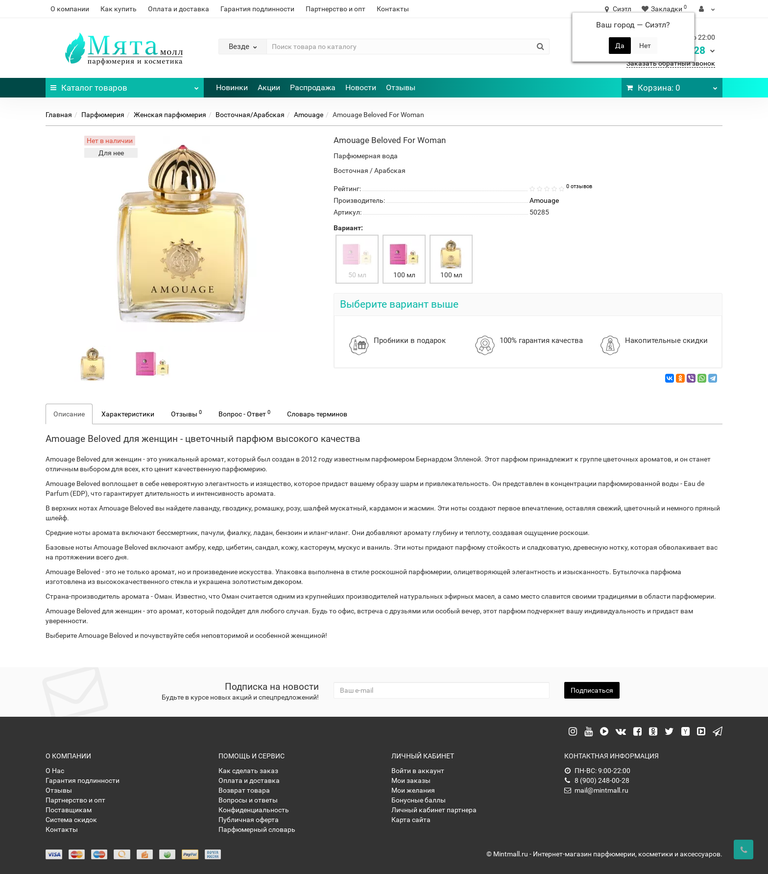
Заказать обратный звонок (670, 63)
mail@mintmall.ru (596, 790)
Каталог (124, 85)
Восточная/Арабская (250, 115)
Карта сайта (411, 820)
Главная (59, 115)
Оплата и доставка (178, 9)
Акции (269, 87)
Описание (69, 414)
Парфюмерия (102, 115)
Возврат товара (244, 790)
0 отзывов (579, 186)
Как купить (118, 9)
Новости (360, 87)
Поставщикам (69, 810)
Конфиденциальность (253, 810)
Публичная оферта (248, 820)
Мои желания (413, 790)
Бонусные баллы (418, 800)
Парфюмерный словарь (256, 829)
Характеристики (127, 414)
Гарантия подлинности (257, 9)
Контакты (393, 9)
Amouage (308, 115)
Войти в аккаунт (417, 771)
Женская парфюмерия (170, 115)
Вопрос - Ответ (244, 413)
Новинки (232, 87)
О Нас (55, 771)
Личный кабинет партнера (434, 810)
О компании (69, 9)
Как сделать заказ (248, 771)
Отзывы (400, 87)
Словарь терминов (317, 414)
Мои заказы (411, 780)
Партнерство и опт (335, 9)
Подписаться (592, 690)
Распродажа (313, 87)
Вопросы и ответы (248, 800)
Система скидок (71, 820)
